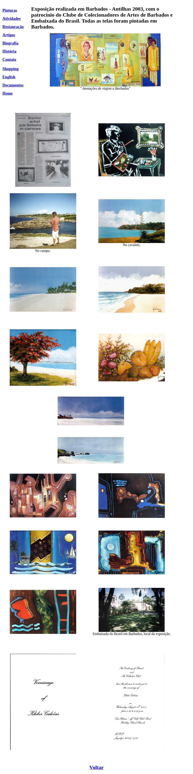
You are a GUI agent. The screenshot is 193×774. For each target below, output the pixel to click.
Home (7, 93)
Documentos (12, 85)
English (8, 77)
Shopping (10, 69)
